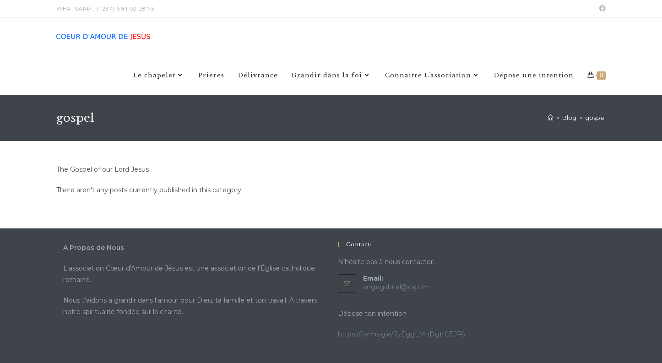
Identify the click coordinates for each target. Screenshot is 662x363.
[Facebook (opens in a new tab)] (601, 8)
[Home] (550, 117)
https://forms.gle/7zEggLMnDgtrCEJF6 (401, 334)
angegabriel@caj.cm (396, 287)
